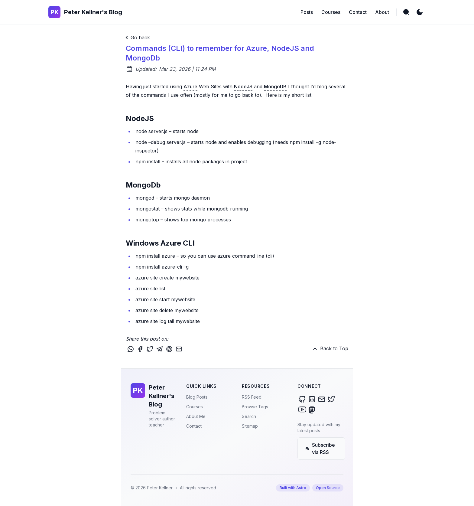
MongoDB (275, 86)
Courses (194, 406)
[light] (420, 12)
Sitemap (250, 426)
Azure (190, 86)
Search (249, 416)
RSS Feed (251, 397)
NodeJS (243, 86)
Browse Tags (255, 406)
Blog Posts (196, 397)
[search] (406, 12)
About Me (196, 416)
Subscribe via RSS (320, 448)
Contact (194, 426)
